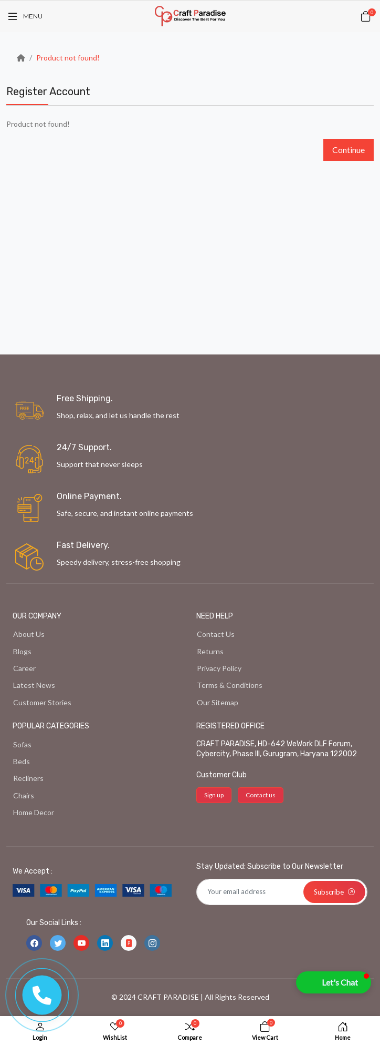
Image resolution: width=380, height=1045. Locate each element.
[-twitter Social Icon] (58, 943)
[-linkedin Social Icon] (105, 943)
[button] (333, 982)
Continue (348, 150)
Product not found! (68, 57)
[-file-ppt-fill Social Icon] (128, 943)
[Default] (281, 892)
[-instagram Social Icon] (152, 943)
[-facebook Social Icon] (34, 943)
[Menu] (24, 16)
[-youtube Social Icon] (81, 943)
